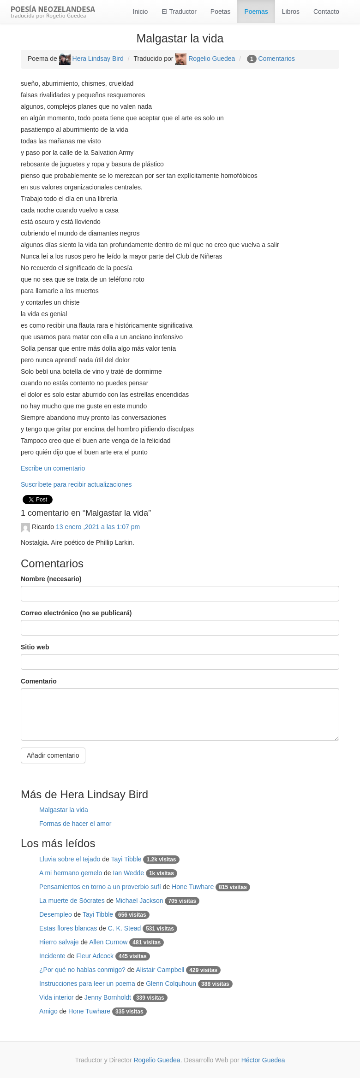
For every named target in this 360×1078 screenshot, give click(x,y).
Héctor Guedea (263, 1060)
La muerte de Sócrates (72, 900)
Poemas (256, 11)
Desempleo (55, 914)
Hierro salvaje (59, 942)
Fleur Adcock (95, 956)
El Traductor (179, 11)
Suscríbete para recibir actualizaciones (76, 484)
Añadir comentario (53, 755)
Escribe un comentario (53, 468)
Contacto (326, 11)
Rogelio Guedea (205, 58)
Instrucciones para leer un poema (87, 983)
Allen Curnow (108, 942)
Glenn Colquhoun (171, 983)
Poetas (220, 11)
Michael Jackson (139, 900)
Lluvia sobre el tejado (69, 859)
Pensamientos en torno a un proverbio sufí (100, 886)
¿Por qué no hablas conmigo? (82, 969)
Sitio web (35, 647)
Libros (291, 11)
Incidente (52, 956)
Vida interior (56, 997)
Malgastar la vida (63, 809)
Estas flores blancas (68, 928)
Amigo (48, 1011)
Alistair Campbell (160, 969)
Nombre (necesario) (51, 579)
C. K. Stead (124, 928)
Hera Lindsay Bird (91, 58)
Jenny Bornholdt (107, 997)
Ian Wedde (128, 873)
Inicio (140, 11)
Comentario (39, 681)
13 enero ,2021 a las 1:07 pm (98, 526)
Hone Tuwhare (193, 886)
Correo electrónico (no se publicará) (76, 613)
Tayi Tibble (126, 859)
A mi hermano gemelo (70, 873)
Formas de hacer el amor (75, 823)
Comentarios (276, 58)
